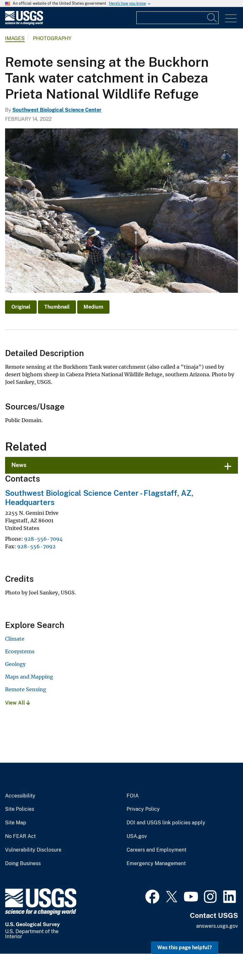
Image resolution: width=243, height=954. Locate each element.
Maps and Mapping (29, 677)
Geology (15, 664)
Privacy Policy (143, 809)
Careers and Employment (156, 850)
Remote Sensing (25, 689)
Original (20, 307)
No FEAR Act (20, 836)
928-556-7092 (36, 546)
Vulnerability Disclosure (33, 850)
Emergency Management (156, 863)
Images (15, 38)
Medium (93, 307)
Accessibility (20, 796)
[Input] (177, 17)
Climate (14, 639)
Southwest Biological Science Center (57, 110)
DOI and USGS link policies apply (166, 823)
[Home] (24, 23)
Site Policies (19, 809)
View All (17, 703)
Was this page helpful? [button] (184, 948)
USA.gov (137, 836)
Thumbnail (57, 307)
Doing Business (23, 863)
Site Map (15, 823)
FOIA (133, 796)
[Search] (212, 17)
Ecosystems (19, 651)
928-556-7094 (43, 539)
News (19, 465)
